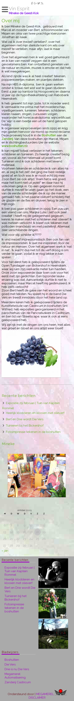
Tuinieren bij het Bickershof (24, 425)
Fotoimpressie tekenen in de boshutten (33, 432)
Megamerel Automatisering (15, 675)
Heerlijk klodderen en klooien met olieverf (35, 413)
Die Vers (10, 664)
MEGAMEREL (45, 694)
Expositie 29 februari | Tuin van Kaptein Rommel (20, 571)
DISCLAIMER (37, 697)
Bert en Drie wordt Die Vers (24, 419)
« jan (5, 550)
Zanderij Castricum (18, 682)
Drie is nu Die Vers (17, 669)
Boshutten (12, 660)
